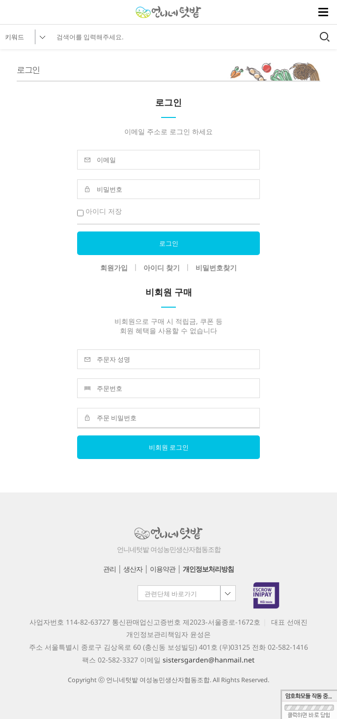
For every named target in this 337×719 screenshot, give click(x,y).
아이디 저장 (99, 211)
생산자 (132, 569)
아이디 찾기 (161, 267)
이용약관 (162, 569)
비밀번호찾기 (216, 267)
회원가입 (114, 267)
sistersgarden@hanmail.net (208, 659)
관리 (109, 569)
